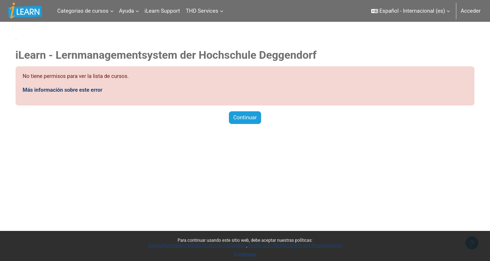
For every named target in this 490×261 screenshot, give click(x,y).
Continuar (245, 254)
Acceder (471, 11)
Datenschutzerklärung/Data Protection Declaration (197, 245)
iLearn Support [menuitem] (162, 11)
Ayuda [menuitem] (126, 11)
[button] (411, 11)
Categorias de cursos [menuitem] (83, 11)
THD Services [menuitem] (202, 11)
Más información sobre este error (73, 90)
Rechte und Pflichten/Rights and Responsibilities (295, 245)
